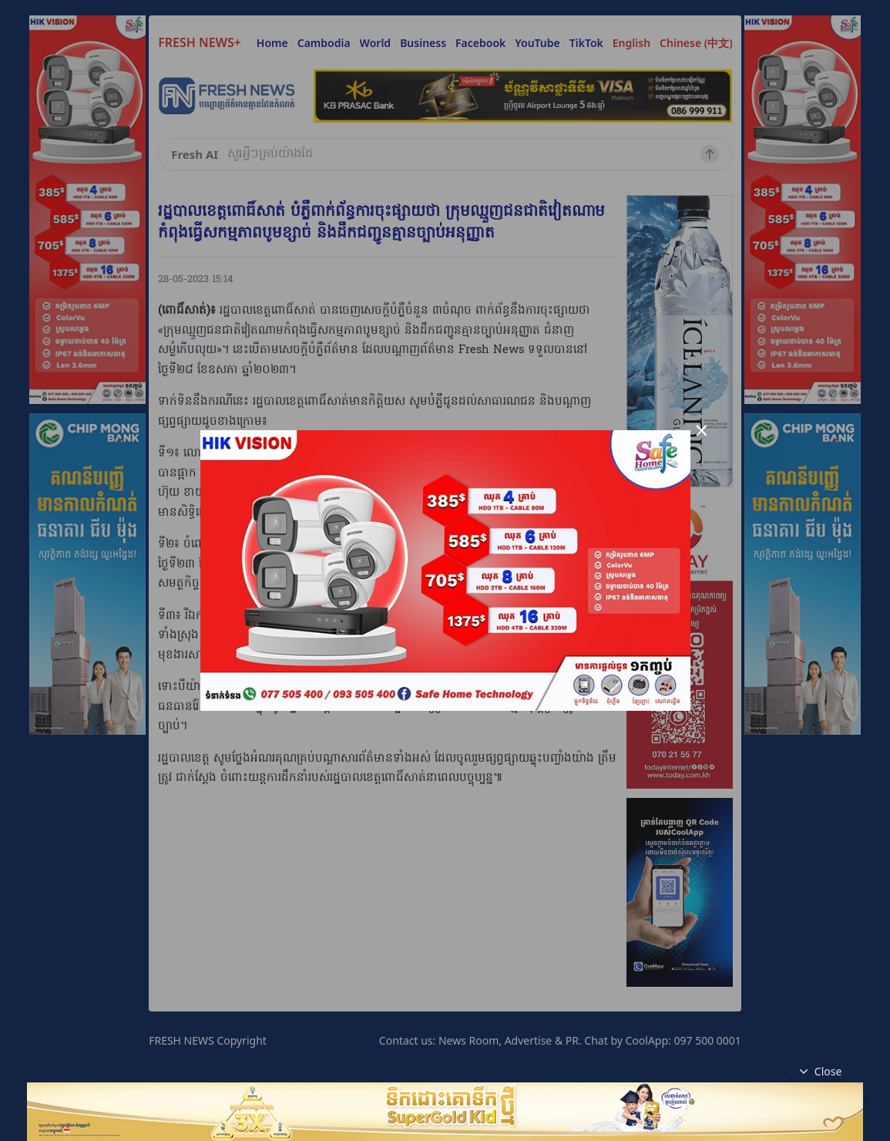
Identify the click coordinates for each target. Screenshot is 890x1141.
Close (819, 1071)
